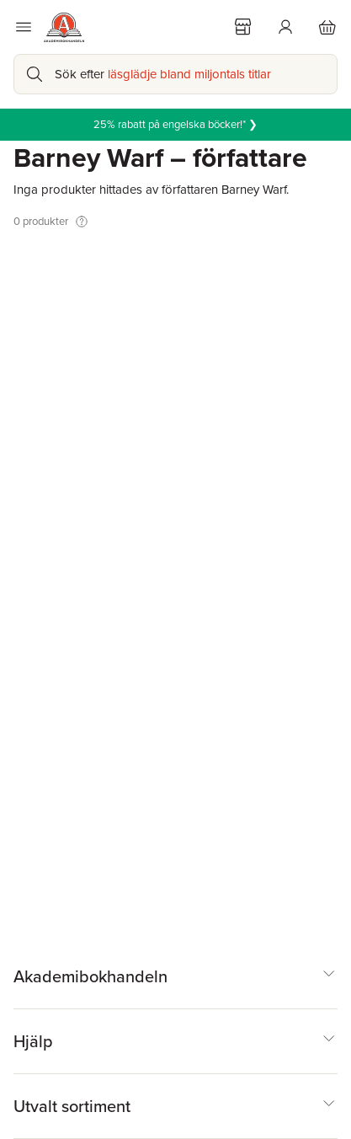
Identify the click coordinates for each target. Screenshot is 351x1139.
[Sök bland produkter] (175, 74)
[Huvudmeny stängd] (23, 27)
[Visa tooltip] (82, 221)
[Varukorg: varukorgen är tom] (327, 27)
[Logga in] (285, 27)
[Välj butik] (243, 27)
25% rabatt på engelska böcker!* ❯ (175, 124)
